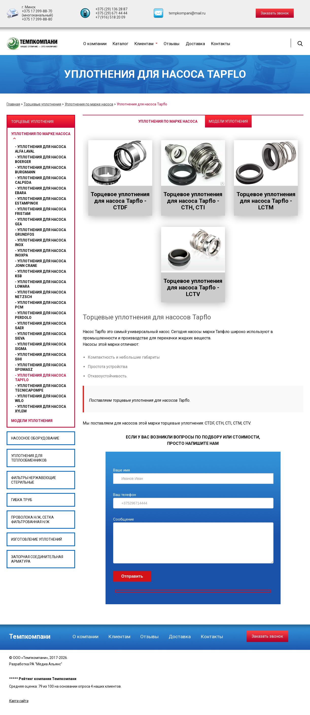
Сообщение (123, 519)
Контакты (220, 43)
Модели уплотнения (32, 421)
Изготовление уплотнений (36, 539)
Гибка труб (21, 500)
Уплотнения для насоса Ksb (40, 273)
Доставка (195, 43)
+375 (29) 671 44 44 (111, 13)
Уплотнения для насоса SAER (40, 325)
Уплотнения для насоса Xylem (40, 409)
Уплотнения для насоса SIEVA (40, 336)
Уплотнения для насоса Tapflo (40, 377)
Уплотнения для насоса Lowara (40, 284)
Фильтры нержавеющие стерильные (33, 480)
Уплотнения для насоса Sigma (40, 346)
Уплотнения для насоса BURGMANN (40, 170)
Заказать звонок (267, 636)
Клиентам (146, 43)
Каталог (120, 43)
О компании (95, 43)
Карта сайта (18, 701)
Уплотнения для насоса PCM (40, 305)
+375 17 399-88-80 (37, 19)
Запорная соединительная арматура (37, 559)
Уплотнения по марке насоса (89, 104)
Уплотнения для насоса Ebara (40, 190)
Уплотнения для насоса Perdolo (40, 315)
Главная (13, 104)
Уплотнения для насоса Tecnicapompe (40, 388)
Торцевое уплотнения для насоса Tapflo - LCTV (192, 287)
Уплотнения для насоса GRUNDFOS (40, 232)
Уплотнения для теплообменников (29, 458)
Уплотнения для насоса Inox (40, 242)
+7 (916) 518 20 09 (110, 17)
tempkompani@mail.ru (187, 13)
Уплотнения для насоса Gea (40, 221)
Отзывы (172, 43)
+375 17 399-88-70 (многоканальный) (37, 13)
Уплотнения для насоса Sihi (40, 357)
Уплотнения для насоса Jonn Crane (40, 263)
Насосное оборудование (35, 438)
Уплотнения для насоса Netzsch (40, 294)
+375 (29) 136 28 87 (111, 9)
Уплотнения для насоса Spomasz (40, 367)
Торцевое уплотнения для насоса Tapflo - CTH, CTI (192, 201)
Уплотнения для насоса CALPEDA (40, 180)
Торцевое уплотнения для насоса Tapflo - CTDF (120, 201)
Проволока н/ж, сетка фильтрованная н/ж (32, 519)
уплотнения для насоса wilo (40, 398)
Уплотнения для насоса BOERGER (40, 159)
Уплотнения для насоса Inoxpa (40, 253)
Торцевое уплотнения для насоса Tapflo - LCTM (266, 201)
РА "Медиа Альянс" (46, 664)
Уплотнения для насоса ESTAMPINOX (40, 201)
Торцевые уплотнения (42, 104)
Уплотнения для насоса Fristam (40, 211)
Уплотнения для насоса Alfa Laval (40, 149)
